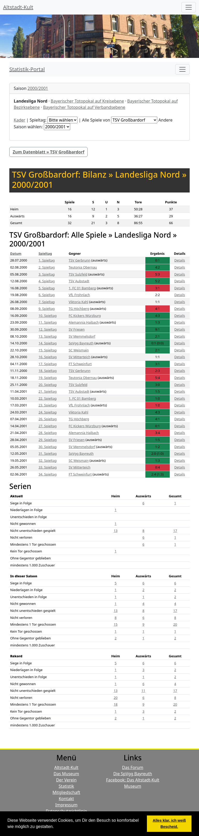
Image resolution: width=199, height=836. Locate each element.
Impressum (66, 805)
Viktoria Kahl (78, 301)
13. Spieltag (48, 336)
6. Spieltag (47, 294)
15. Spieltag (48, 350)
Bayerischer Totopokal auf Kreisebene (87, 101)
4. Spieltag (47, 281)
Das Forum (132, 767)
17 (175, 530)
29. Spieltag (48, 439)
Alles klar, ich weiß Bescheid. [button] (169, 823)
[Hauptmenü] (188, 7)
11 (143, 690)
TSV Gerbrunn (79, 260)
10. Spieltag (48, 315)
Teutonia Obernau (83, 267)
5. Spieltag (47, 288)
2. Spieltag (47, 267)
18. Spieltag (48, 370)
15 (116, 624)
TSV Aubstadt (79, 281)
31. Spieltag (48, 453)
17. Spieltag (48, 364)
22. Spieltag (48, 398)
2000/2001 (37, 88)
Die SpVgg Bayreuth (132, 774)
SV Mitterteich (79, 357)
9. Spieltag (47, 308)
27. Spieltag (48, 426)
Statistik (66, 786)
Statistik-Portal (27, 69)
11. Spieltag (48, 322)
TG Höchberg (79, 308)
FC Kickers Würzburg (85, 315)
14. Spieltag (48, 343)
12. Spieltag (48, 329)
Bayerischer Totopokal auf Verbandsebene (84, 107)
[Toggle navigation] (182, 69)
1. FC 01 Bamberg (82, 288)
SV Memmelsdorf (82, 336)
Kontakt (66, 798)
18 (116, 704)
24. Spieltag (48, 412)
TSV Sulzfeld (78, 274)
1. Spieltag (47, 260)
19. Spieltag (48, 377)
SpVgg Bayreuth (81, 343)
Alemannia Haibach (84, 322)
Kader (19, 120)
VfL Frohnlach (79, 294)
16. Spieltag (48, 357)
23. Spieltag (48, 405)
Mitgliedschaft (66, 792)
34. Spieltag (48, 474)
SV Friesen (77, 329)
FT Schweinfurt (80, 364)
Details (179, 260)
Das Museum (66, 774)
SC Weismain (79, 350)
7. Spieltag (47, 301)
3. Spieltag (47, 274)
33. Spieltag (48, 467)
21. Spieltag (48, 391)
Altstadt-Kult (18, 7)
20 (175, 624)
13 (116, 530)
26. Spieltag (48, 419)
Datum (15, 253)
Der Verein (66, 780)
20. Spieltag (48, 384)
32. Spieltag (48, 460)
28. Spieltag (48, 432)
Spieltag (45, 253)
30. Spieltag (48, 446)
